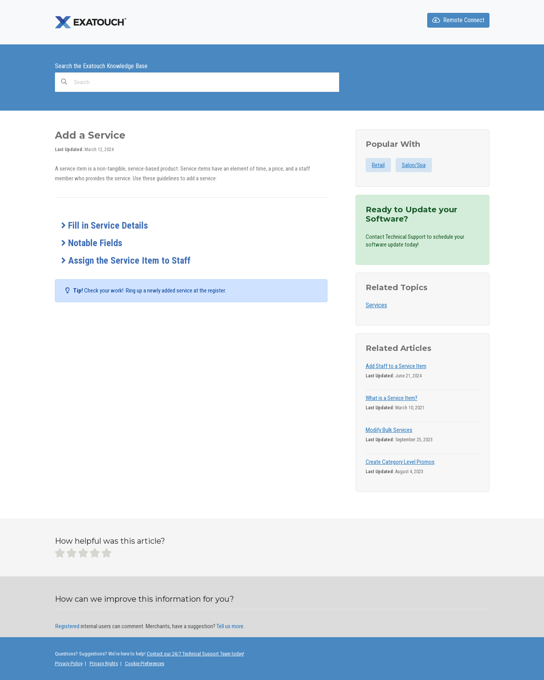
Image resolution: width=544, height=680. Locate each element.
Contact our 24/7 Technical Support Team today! (195, 654)
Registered (67, 626)
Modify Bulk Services (389, 429)
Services (376, 305)
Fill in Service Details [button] (104, 225)
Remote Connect (458, 20)
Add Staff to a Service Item (396, 366)
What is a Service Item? (391, 398)
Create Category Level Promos (400, 461)
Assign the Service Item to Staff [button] (125, 260)
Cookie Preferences (144, 663)
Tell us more (230, 626)
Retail (378, 165)
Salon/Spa (414, 165)
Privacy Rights (104, 663)
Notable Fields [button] (91, 243)
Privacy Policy (69, 663)
